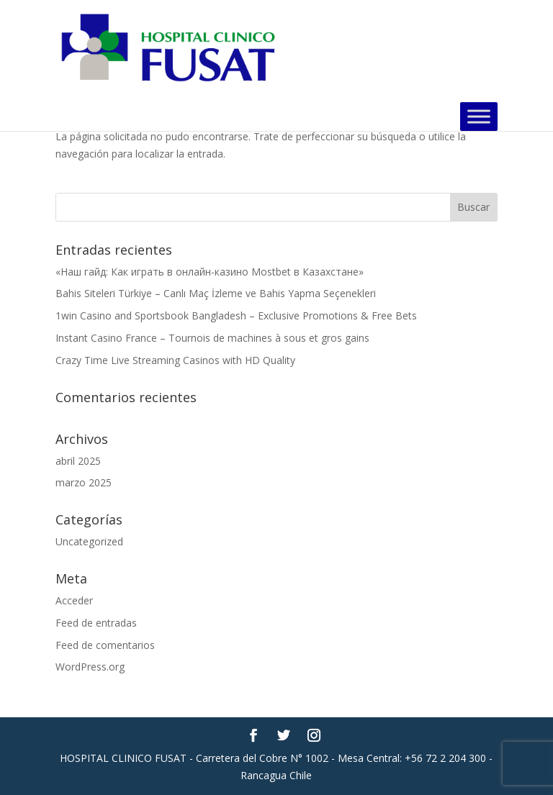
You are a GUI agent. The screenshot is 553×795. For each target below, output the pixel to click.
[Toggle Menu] (478, 116)
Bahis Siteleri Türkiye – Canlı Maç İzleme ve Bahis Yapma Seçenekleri (215, 293)
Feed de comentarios (105, 645)
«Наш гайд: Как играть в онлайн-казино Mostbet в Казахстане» (209, 271)
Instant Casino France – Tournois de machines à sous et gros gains (212, 338)
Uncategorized (89, 541)
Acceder (74, 600)
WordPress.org (90, 666)
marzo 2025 (83, 482)
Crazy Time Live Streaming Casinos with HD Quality (175, 360)
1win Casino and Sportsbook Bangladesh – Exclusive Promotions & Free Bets (236, 315)
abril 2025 (78, 461)
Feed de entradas (96, 623)
